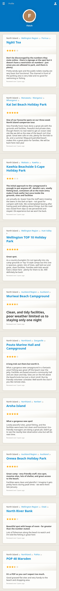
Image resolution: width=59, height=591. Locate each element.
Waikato (25, 162)
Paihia (37, 554)
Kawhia (35, 162)
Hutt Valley (47, 230)
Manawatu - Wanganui (31, 97)
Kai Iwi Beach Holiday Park (26, 104)
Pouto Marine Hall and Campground (23, 347)
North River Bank (19, 511)
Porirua (45, 38)
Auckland (44, 292)
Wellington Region (29, 38)
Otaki (44, 506)
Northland (26, 340)
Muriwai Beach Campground (27, 296)
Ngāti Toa (13, 42)
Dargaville (38, 340)
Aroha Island (16, 406)
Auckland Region (29, 292)
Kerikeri (37, 401)
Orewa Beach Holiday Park (26, 458)
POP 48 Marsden (18, 559)
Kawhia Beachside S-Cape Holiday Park (25, 168)
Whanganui (11, 100)
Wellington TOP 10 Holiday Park (26, 239)
